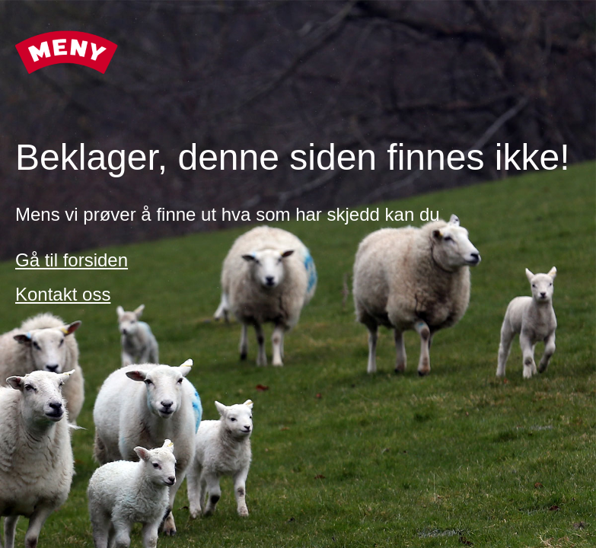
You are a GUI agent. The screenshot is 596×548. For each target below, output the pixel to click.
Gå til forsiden (71, 260)
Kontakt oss (62, 294)
